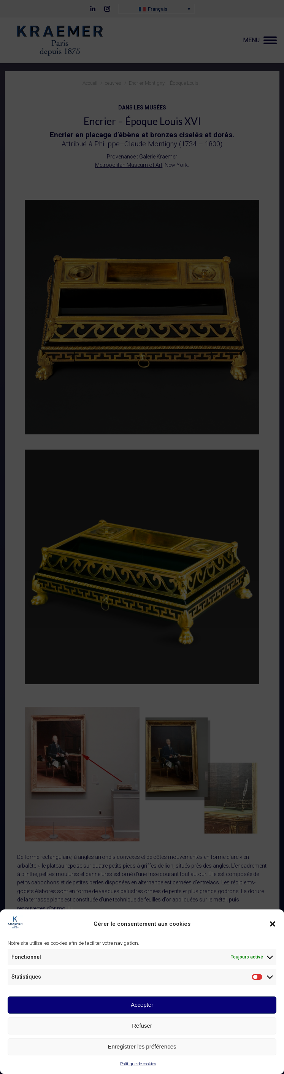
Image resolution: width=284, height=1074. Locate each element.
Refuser (142, 1026)
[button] (272, 924)
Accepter (142, 1005)
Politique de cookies (138, 1064)
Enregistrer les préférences (142, 1047)
